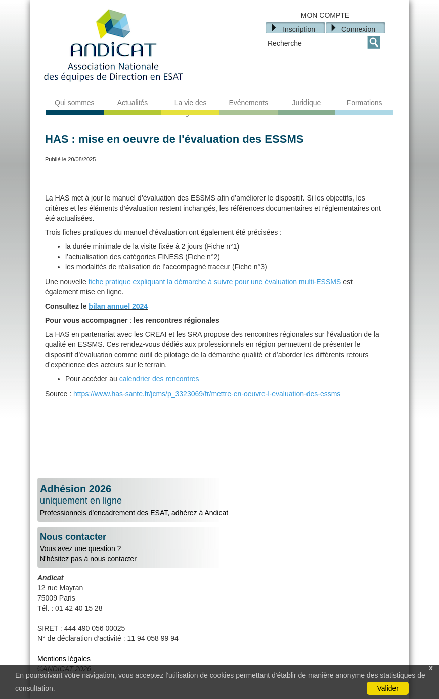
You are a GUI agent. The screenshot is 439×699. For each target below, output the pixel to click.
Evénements (248, 102)
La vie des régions (190, 107)
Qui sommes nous (75, 107)
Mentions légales (64, 659)
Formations (364, 102)
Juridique (306, 102)
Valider (388, 688)
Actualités (132, 102)
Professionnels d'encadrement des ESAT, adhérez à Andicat (219, 500)
